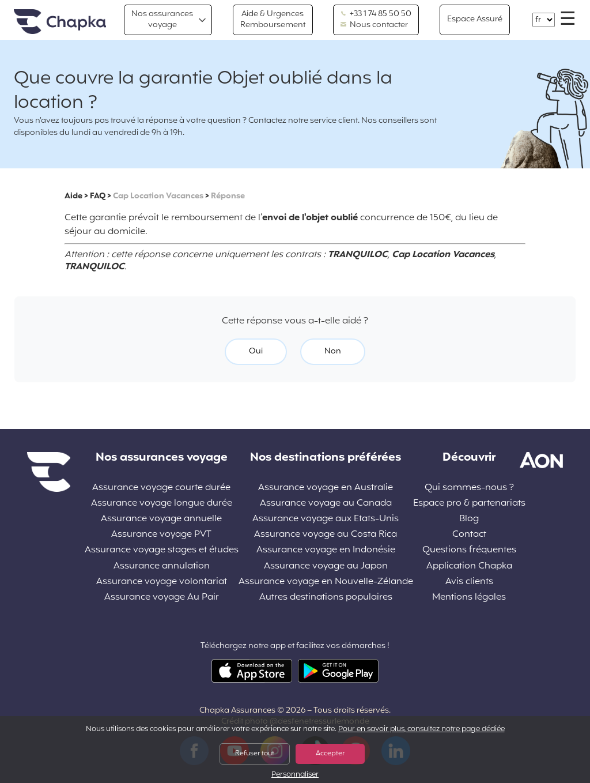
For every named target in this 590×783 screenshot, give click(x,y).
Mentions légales (469, 598)
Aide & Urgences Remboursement (272, 19)
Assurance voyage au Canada (326, 504)
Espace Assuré (474, 19)
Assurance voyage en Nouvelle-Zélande (326, 582)
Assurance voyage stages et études (162, 550)
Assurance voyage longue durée (161, 504)
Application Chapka (469, 566)
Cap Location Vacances (158, 196)
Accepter (330, 753)
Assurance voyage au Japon (326, 566)
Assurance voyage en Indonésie (325, 550)
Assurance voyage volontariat (161, 582)
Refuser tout (254, 753)
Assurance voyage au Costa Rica (325, 535)
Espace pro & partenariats (469, 504)
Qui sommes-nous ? (469, 488)
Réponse (228, 196)
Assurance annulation (162, 566)
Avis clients (469, 582)
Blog (469, 519)
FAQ (97, 196)
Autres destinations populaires (325, 598)
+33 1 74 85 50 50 (376, 14)
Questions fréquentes (469, 550)
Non (332, 351)
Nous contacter (374, 25)
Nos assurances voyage (162, 19)
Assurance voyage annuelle (161, 519)
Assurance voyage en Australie (325, 488)
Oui (256, 351)
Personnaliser (295, 775)
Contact (469, 535)
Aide (73, 196)
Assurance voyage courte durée (161, 488)
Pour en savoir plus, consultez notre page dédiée (421, 729)
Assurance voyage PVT (161, 535)
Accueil (60, 22)
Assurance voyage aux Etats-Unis (325, 519)
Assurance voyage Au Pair (161, 598)
